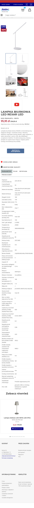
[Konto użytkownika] (30, 9)
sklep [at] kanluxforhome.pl (8, 456)
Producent (7, 174)
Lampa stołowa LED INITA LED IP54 (17, 418)
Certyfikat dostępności (7, 497)
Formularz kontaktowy (7, 458)
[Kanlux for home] (5, 10)
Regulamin (21, 454)
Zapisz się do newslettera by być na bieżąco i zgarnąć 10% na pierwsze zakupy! (25, 484)
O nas (3, 481)
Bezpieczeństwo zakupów (24, 450)
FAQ (19, 456)
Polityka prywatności (7, 483)
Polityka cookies (6, 487)
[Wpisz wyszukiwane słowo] (18, 15)
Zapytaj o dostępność (15, 151)
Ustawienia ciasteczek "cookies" (7, 494)
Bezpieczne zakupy (10, 167)
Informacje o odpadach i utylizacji (8, 490)
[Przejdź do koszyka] (22, 9)
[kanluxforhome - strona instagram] (31, 4)
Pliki (15, 171)
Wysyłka (23, 171)
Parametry (7, 171)
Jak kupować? (21, 452)
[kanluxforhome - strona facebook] (27, 4)
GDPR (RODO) (5, 485)
